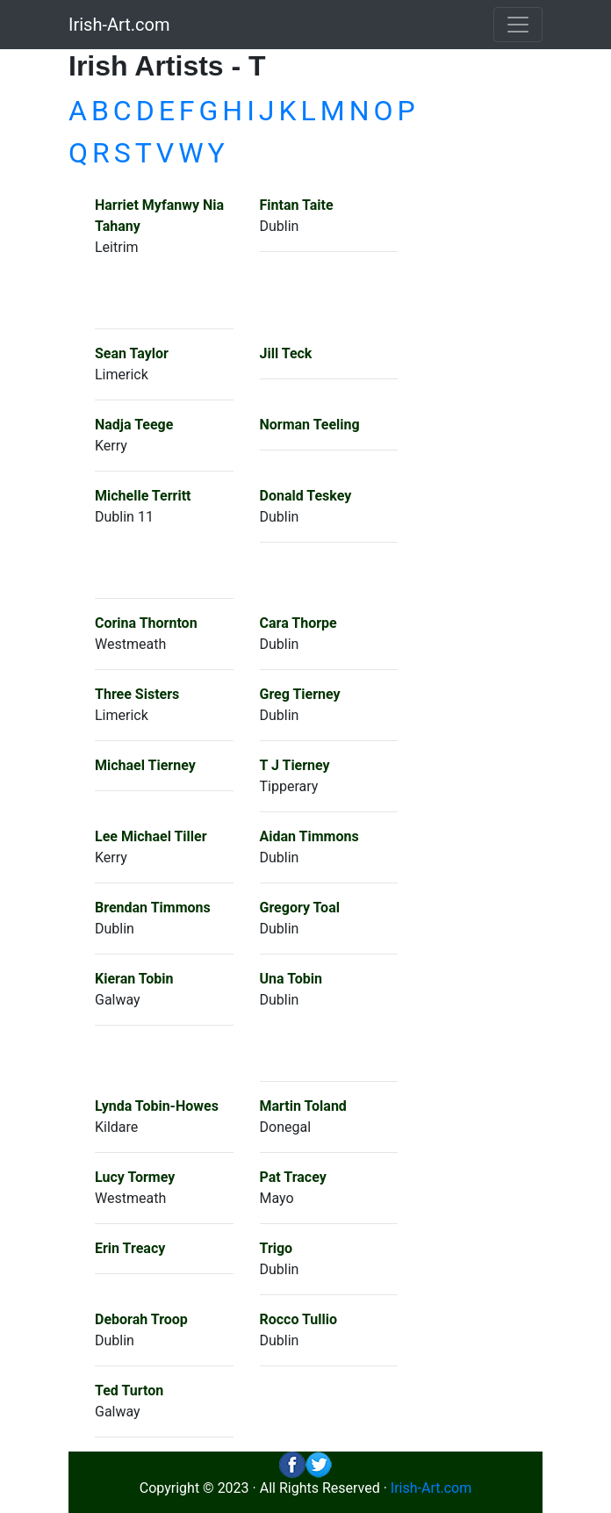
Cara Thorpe (298, 623)
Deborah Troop (141, 1319)
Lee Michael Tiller (151, 836)
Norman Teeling (310, 424)
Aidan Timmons (309, 836)
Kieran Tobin (134, 978)
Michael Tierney (145, 765)
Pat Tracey (293, 1177)
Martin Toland (303, 1106)
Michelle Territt (142, 495)
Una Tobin (291, 978)
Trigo (276, 1248)
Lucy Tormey (135, 1177)
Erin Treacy (130, 1248)
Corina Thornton (146, 623)
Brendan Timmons (153, 907)
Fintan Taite (297, 205)
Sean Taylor (132, 353)
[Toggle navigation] (518, 24)
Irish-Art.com (119, 24)
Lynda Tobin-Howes (157, 1106)
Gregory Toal (300, 907)
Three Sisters (137, 694)
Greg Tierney (300, 694)
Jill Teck (286, 353)
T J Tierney (295, 765)
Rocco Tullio (299, 1319)
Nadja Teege (134, 424)
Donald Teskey (306, 495)
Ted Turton (129, 1390)
